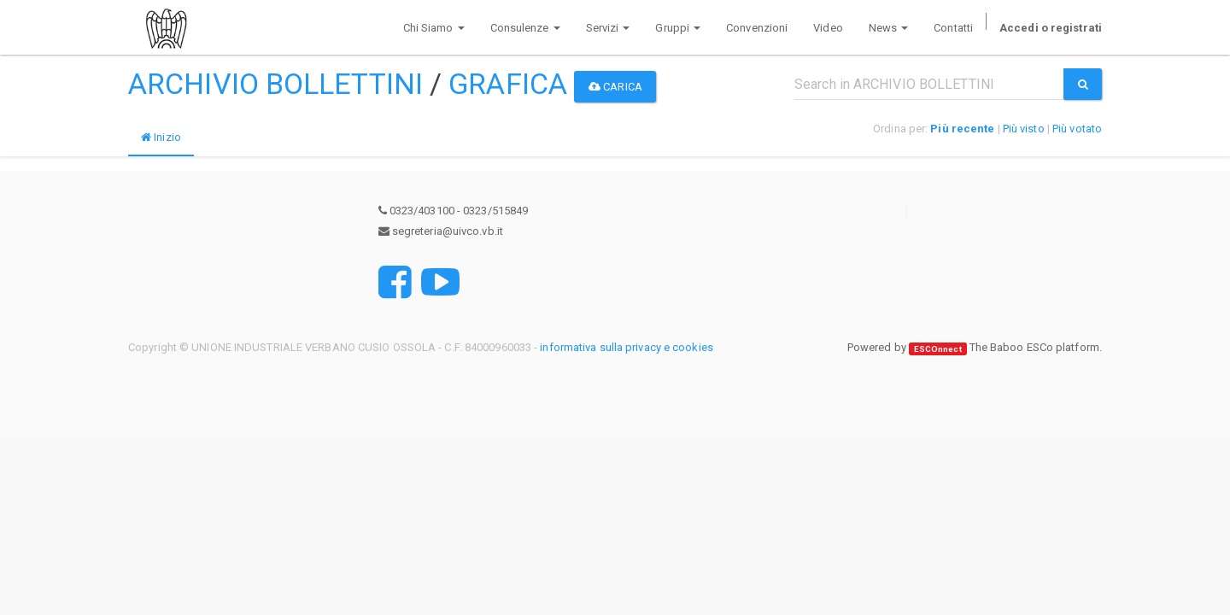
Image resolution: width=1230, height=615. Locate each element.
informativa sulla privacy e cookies (626, 347)
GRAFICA (507, 84)
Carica (615, 86)
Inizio (161, 137)
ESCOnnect (938, 348)
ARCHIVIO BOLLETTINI (275, 84)
